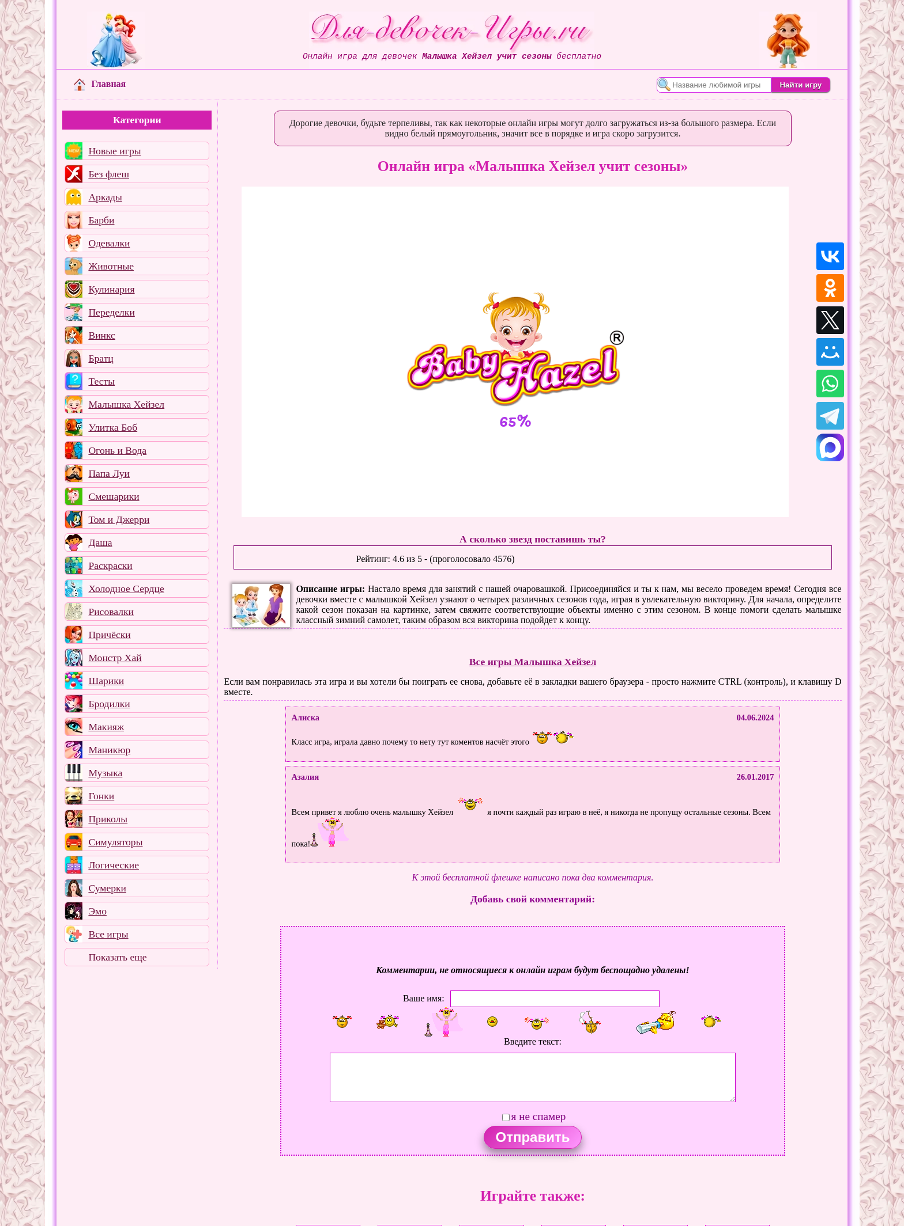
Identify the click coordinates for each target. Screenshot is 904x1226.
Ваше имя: (424, 998)
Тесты (101, 381)
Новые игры (114, 151)
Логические (113, 865)
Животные (111, 266)
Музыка (105, 773)
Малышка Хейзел (126, 404)
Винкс (101, 335)
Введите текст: (533, 1041)
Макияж (106, 726)
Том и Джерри (118, 519)
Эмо (97, 911)
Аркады (105, 197)
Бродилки (109, 703)
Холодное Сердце (126, 588)
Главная (100, 84)
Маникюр (109, 750)
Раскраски (110, 565)
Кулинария (111, 289)
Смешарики (113, 496)
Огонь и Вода (117, 450)
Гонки (101, 796)
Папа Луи (109, 473)
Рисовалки (111, 611)
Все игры (108, 934)
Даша (100, 542)
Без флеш (108, 174)
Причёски (109, 634)
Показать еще (117, 957)
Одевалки (109, 243)
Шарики (106, 680)
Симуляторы (115, 842)
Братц (100, 358)
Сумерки (107, 888)
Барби (101, 220)
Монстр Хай (114, 657)
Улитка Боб (112, 427)
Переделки (111, 312)
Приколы (107, 819)
